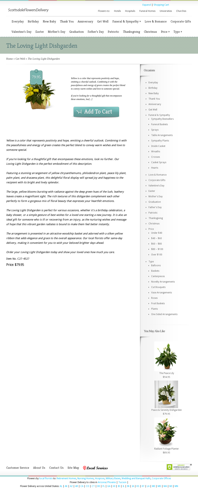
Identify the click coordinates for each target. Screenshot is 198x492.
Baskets (155, 271)
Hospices (100, 478)
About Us (39, 468)
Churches (181, 11)
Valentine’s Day (22, 32)
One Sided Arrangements (164, 314)
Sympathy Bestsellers (162, 119)
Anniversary (85, 21)
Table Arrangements (162, 135)
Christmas (150, 32)
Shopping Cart (161, 4)
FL (103, 486)
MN (176, 486)
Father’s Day (96, 32)
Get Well (102, 21)
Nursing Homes (85, 478)
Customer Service (17, 468)
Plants (154, 309)
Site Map (73, 468)
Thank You (67, 21)
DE (98, 486)
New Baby (49, 21)
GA (108, 486)
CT (93, 486)
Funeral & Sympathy (126, 21)
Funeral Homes (147, 11)
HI (114, 486)
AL (61, 486)
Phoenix (111, 482)
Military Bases (113, 478)
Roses (154, 298)
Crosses (155, 157)
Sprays (155, 129)
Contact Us (56, 468)
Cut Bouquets (158, 287)
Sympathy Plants (160, 140)
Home (9, 58)
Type (177, 32)
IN (128, 486)
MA (165, 486)
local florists (46, 478)
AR (76, 486)
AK (66, 486)
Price (165, 32)
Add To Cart (98, 111)
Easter (39, 32)
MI (170, 486)
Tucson (122, 482)
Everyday (18, 21)
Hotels (117, 11)
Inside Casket (158, 146)
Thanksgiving (131, 32)
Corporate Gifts (181, 21)
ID (119, 486)
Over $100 (156, 254)
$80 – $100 (157, 249)
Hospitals (130, 11)
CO (87, 486)
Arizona (102, 482)
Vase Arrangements (161, 292)
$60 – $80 (156, 243)
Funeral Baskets (159, 124)
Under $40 (156, 233)
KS (138, 486)
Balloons (156, 265)
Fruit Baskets (158, 303)
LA (148, 486)
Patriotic (113, 32)
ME (153, 486)
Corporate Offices (161, 478)
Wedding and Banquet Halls (136, 478)
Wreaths (155, 151)
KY (143, 486)
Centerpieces (158, 276)
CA (81, 486)
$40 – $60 (156, 238)
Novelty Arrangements (163, 281)
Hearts (154, 167)
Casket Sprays (158, 162)
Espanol (147, 4)
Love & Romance (156, 21)
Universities (166, 11)
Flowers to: (104, 11)
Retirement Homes (66, 478)
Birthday (33, 21)
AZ (71, 486)
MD (159, 486)
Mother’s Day (56, 32)
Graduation (76, 32)
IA (133, 486)
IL (124, 486)
